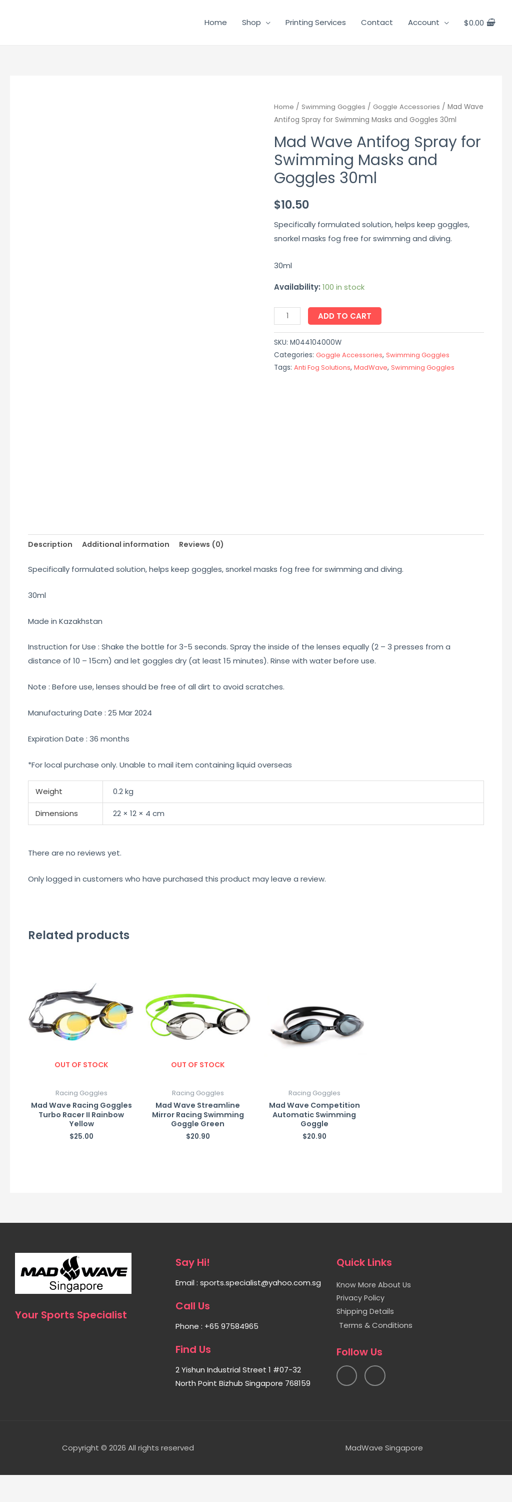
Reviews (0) (207, 569)
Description (51, 569)
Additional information (129, 569)
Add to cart (345, 316)
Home (215, 22)
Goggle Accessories (408, 107)
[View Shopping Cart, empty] (479, 23)
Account (424, 22)
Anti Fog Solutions (324, 367)
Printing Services (316, 22)
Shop (251, 22)
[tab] (51, 569)
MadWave (375, 367)
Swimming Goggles (334, 107)
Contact (377, 22)
